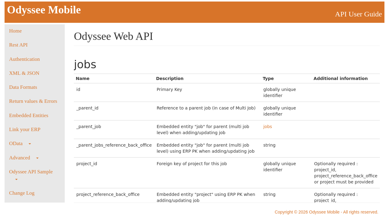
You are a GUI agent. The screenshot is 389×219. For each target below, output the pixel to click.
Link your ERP (24, 129)
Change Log (22, 193)
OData (20, 143)
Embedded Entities (28, 115)
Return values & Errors (33, 101)
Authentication (24, 59)
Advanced (24, 158)
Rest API (18, 45)
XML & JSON (24, 73)
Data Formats (23, 87)
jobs (267, 126)
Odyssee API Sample (31, 174)
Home (15, 31)
